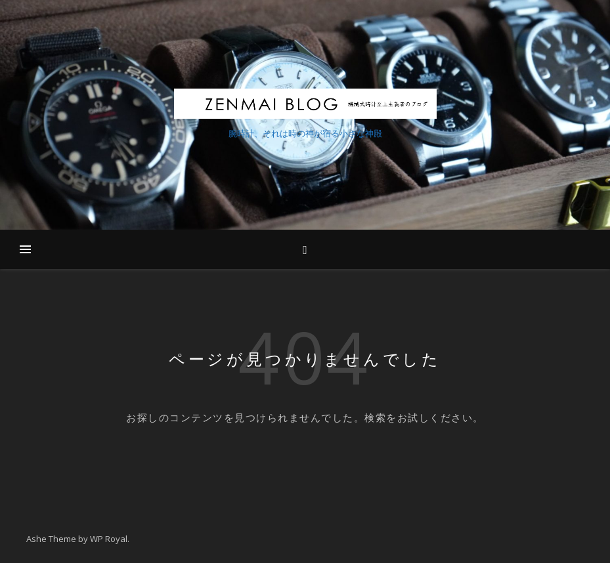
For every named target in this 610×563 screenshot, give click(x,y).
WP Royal (108, 539)
